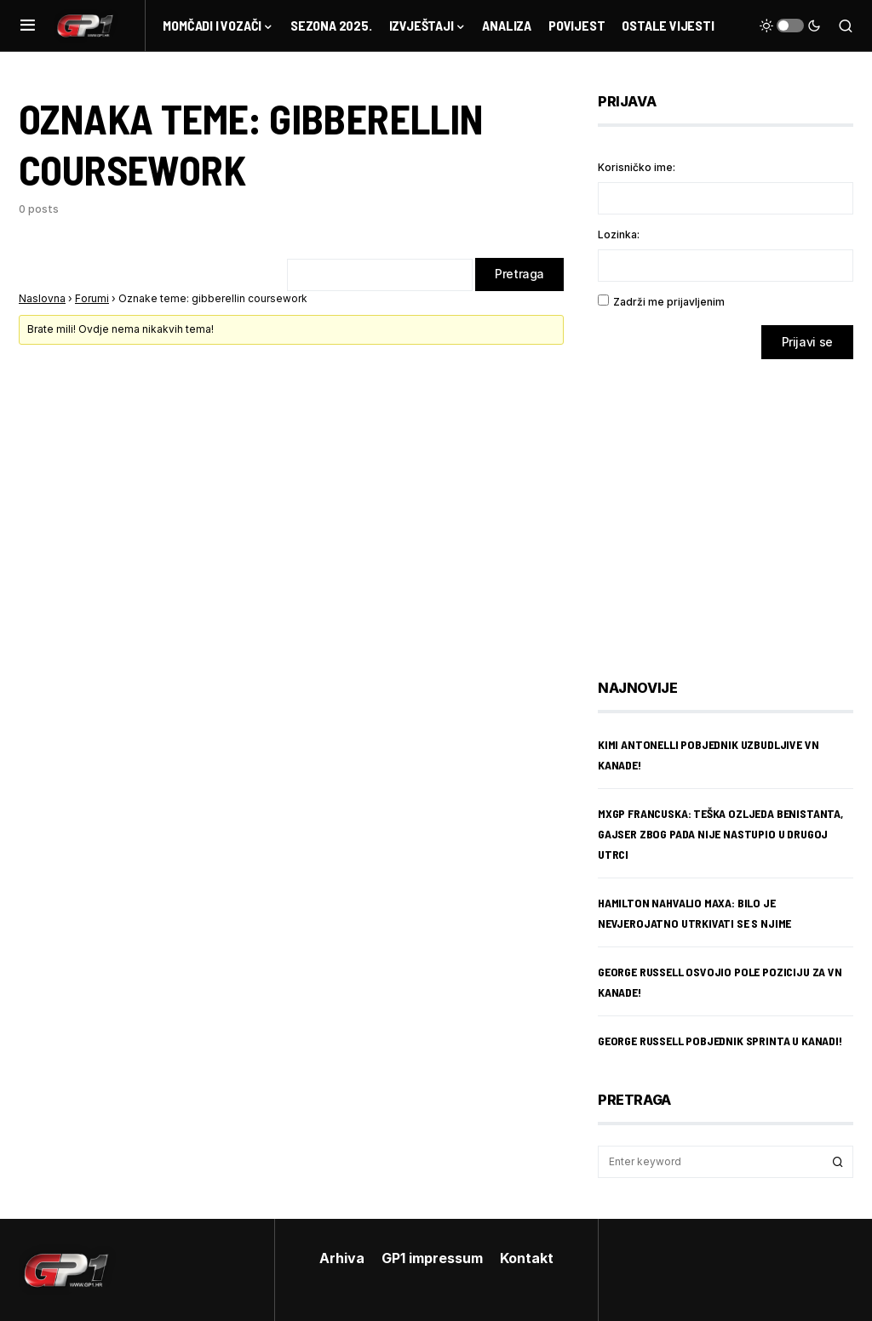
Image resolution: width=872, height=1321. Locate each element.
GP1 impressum (432, 1258)
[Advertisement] (734, 506)
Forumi (92, 299)
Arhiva (341, 1258)
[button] (28, 25)
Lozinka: (619, 234)
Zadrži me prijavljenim (669, 301)
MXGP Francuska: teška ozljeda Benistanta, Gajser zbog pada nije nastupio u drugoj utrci (720, 833)
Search (837, 1162)
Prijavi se (808, 342)
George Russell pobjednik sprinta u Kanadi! (720, 1040)
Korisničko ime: (636, 167)
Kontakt (527, 1258)
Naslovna (42, 299)
